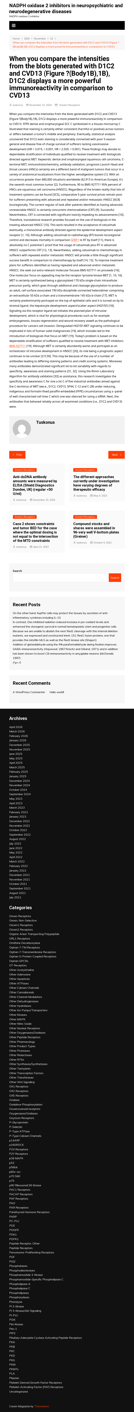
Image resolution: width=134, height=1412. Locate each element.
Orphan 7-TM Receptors (24, 947)
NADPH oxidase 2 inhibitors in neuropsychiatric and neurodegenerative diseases (66, 8)
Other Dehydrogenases (24, 1001)
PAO (12, 1203)
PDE (12, 1225)
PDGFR (14, 1230)
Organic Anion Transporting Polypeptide (34, 934)
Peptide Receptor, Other (24, 1243)
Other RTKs (16, 1059)
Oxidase (14, 1100)
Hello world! (57, 692)
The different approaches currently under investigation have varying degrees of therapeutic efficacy (96, 483)
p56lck (13, 1167)
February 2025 (18, 771)
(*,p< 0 (17, 662)
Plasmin (14, 1378)
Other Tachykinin (20, 1068)
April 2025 (16, 762)
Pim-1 (13, 1329)
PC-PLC (14, 1221)
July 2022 (15, 843)
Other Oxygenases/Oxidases (27, 1032)
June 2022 (15, 848)
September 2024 (20, 794)
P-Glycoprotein (18, 1122)
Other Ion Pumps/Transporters (28, 1010)
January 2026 (17, 740)
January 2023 (17, 816)
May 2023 (16, 798)
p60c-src (15, 1171)
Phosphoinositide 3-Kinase (26, 1275)
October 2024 (18, 789)
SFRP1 (75, 240)
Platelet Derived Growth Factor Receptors (35, 1382)
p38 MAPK (16, 1158)
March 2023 (17, 807)
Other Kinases (18, 1014)
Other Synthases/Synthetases (28, 1064)
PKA (12, 1342)
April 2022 (16, 857)
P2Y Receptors (18, 1153)
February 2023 (18, 812)
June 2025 (15, 754)
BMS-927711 (17, 346)
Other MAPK (17, 1019)
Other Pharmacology (22, 1041)
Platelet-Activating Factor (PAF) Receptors (36, 1387)
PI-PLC (13, 1315)
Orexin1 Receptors (69, 105)
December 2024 (19, 780)
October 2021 (18, 884)
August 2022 (17, 839)
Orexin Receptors (20, 916)
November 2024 (19, 785)
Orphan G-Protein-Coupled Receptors (32, 956)
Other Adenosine (20, 974)
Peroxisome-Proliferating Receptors (31, 1252)
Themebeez (41, 1406)
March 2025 (17, 767)
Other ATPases (19, 983)
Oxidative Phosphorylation (25, 1104)
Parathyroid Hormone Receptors (29, 1212)
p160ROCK (16, 1144)
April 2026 (16, 727)
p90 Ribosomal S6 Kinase (25, 1185)
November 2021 (19, 879)
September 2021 (20, 888)
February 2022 (18, 866)
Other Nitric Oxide (20, 1023)
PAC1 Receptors (19, 1189)
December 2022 (19, 821)
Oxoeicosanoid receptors (24, 1109)
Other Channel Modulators (25, 997)
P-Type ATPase (19, 1131)
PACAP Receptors (21, 1194)
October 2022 (18, 830)
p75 (11, 1180)
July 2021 (15, 897)
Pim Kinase (16, 1324)
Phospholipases (19, 1293)
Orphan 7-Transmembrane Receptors (32, 952)
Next (115, 454)
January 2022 (17, 870)
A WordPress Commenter (29, 692)
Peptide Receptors (21, 1248)
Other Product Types (22, 1046)
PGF (12, 1257)
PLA (12, 1373)
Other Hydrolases (20, 1006)
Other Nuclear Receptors (24, 1028)
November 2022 (19, 825)
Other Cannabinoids (21, 992)
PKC (12, 1351)
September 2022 (20, 834)
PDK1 (13, 1234)
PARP (13, 1216)
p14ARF (14, 1140)
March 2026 (17, 731)
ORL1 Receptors (19, 938)
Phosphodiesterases (22, 1270)
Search (17, 571)
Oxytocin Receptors (21, 1118)
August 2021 (17, 893)
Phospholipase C (19, 1288)
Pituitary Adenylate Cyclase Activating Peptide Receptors (45, 1337)
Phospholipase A (19, 1284)
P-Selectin (15, 1127)
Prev (19, 454)
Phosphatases (18, 1266)
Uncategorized (18, 1391)
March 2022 (17, 861)
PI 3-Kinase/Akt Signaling (25, 1310)
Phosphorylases (19, 1297)
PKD (12, 1355)
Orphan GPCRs (18, 961)
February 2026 (18, 736)
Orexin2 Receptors (21, 929)
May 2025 (16, 758)
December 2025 (19, 745)
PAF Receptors (18, 1198)
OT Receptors (18, 965)
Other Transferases (21, 1077)
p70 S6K (14, 1176)
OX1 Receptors (18, 1086)
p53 (11, 1163)
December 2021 (19, 875)
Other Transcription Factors (26, 1073)
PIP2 (12, 1333)
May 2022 (16, 852)
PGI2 (12, 1261)
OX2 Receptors (18, 1091)
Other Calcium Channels (24, 987)
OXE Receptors (18, 1095)
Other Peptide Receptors (24, 1037)
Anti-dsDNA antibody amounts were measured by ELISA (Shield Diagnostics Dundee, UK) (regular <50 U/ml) (35, 485)
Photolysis (15, 1302)
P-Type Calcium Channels (25, 1136)
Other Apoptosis (19, 979)
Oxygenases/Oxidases (23, 1113)
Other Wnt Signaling (22, 1082)
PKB (12, 1346)
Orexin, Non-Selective (23, 920)
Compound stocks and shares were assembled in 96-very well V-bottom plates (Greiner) (96, 530)
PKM (12, 1364)
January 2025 (17, 776)
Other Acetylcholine (21, 970)
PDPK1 (14, 1239)
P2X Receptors (18, 1149)
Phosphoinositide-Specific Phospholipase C (36, 1279)
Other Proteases (19, 1050)
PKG (12, 1360)
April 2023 (16, 803)
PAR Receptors (19, 1207)
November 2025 (19, 749)
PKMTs (13, 1369)
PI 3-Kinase (16, 1306)
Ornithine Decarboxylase (24, 943)
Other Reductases (20, 1055)
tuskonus (18, 105)
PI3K (12, 1319)
